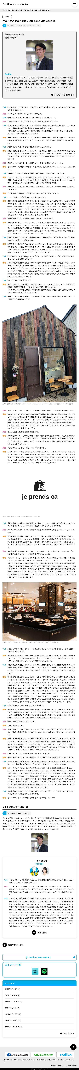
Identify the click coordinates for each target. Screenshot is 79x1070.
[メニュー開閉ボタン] (75, 4)
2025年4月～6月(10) (13, 1014)
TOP (3, 10)
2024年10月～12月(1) (13, 1027)
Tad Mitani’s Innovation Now (15, 4)
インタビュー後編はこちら (62, 95)
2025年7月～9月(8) (12, 1008)
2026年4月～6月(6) (12, 989)
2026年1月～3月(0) (12, 995)
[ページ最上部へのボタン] (73, 1047)
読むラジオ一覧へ (13, 945)
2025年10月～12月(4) (13, 1001)
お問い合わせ (72, 1066)
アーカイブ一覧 (67, 1033)
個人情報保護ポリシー (57, 1066)
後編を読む (39, 932)
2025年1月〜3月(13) (13, 1020)
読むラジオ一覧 (12, 10)
